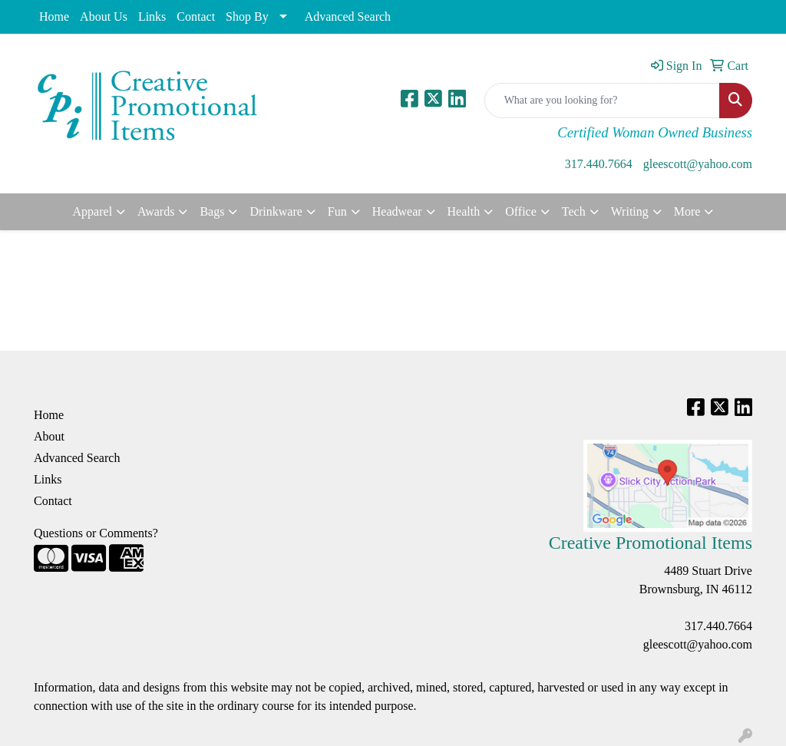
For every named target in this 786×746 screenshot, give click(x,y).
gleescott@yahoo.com (697, 163)
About (49, 436)
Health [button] (464, 211)
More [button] (687, 211)
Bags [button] (212, 211)
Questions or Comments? (96, 533)
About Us (103, 16)
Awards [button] (155, 211)
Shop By (247, 16)
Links (152, 16)
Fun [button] (337, 211)
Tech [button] (574, 211)
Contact (196, 16)
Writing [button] (630, 211)
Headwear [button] (397, 211)
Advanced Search (348, 16)
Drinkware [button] (275, 211)
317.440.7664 (598, 163)
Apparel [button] (93, 211)
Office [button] (521, 211)
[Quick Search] (602, 100)
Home (54, 16)
